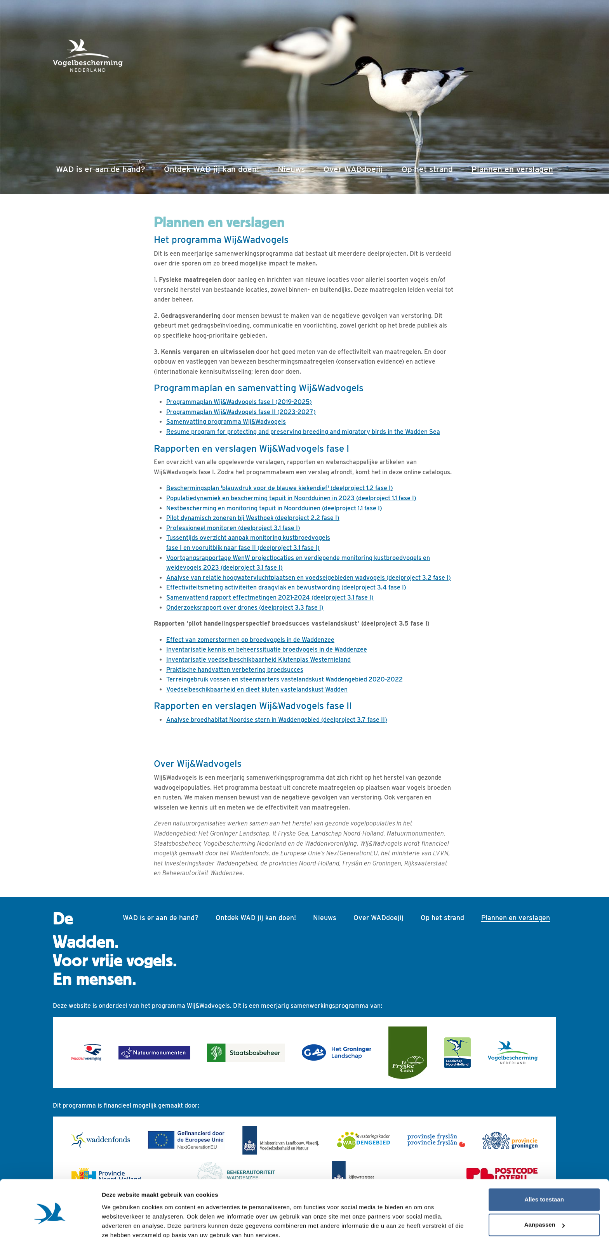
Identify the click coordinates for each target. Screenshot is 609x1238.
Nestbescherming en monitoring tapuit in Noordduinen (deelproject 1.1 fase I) (274, 508)
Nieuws (291, 169)
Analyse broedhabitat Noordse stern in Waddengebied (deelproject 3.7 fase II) (276, 719)
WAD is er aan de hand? (100, 169)
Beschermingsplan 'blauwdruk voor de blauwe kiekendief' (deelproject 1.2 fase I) (279, 488)
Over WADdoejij (353, 169)
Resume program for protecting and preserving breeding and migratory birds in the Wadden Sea (303, 431)
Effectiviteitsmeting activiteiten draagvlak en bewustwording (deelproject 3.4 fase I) (286, 587)
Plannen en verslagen (514, 168)
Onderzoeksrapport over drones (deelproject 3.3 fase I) (245, 607)
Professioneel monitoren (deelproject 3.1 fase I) (233, 528)
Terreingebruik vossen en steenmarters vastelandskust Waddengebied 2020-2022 (284, 679)
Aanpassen (544, 1191)
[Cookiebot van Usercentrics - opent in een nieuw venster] (50, 1223)
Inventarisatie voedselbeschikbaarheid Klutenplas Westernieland (258, 659)
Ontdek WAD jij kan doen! (211, 169)
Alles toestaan (544, 1165)
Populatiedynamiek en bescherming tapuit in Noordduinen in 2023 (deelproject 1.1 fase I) (291, 498)
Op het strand (427, 169)
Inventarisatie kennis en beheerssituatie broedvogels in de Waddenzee (266, 649)
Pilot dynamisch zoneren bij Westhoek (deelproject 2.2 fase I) (252, 518)
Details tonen (120, 1222)
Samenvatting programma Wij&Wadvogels (226, 421)
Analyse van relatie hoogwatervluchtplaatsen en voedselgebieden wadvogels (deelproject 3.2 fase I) (308, 577)
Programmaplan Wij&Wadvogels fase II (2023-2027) (241, 412)
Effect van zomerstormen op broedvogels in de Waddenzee (250, 639)
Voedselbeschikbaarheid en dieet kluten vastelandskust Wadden (257, 689)
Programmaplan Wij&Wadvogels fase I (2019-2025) (239, 402)
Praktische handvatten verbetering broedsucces (234, 669)
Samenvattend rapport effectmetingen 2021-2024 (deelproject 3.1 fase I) (270, 597)
